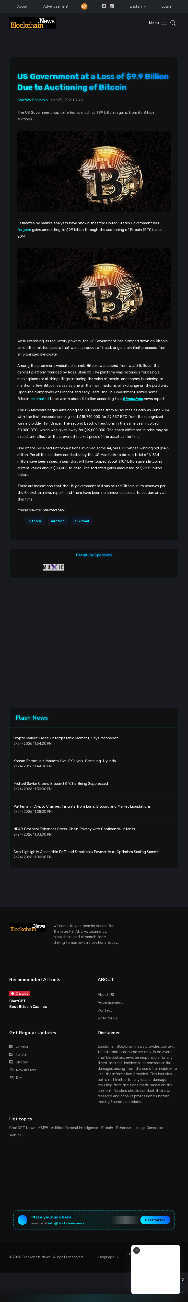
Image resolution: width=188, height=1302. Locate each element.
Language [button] (106, 1257)
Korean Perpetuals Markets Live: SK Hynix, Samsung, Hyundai (65, 760)
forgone (24, 230)
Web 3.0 (16, 1135)
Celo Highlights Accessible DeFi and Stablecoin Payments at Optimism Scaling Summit (86, 851)
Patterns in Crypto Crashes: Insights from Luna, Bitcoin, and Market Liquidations (82, 806)
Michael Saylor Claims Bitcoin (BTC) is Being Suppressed (60, 783)
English (136, 6)
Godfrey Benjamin (32, 100)
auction (58, 521)
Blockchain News (36, 1257)
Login (166, 6)
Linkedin (19, 1046)
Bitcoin (107, 1128)
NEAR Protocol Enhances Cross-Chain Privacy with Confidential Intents (74, 829)
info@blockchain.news (66, 1223)
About (22, 6)
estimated (40, 399)
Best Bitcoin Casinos (28, 1006)
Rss (15, 1078)
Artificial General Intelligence (74, 1128)
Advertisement (56, 6)
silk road (81, 521)
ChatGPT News (22, 1128)
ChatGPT (17, 1001)
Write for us (107, 1018)
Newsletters (22, 1070)
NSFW (43, 1128)
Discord (18, 1062)
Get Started (155, 1220)
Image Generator (149, 1128)
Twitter (18, 1054)
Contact (105, 1010)
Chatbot (19, 993)
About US (106, 994)
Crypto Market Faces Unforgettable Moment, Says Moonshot (65, 738)
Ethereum (124, 1128)
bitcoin (35, 521)
